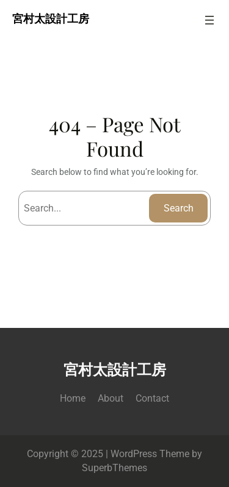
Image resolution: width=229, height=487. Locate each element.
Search (179, 208)
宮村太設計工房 (50, 19)
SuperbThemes (114, 468)
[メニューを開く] (209, 20)
